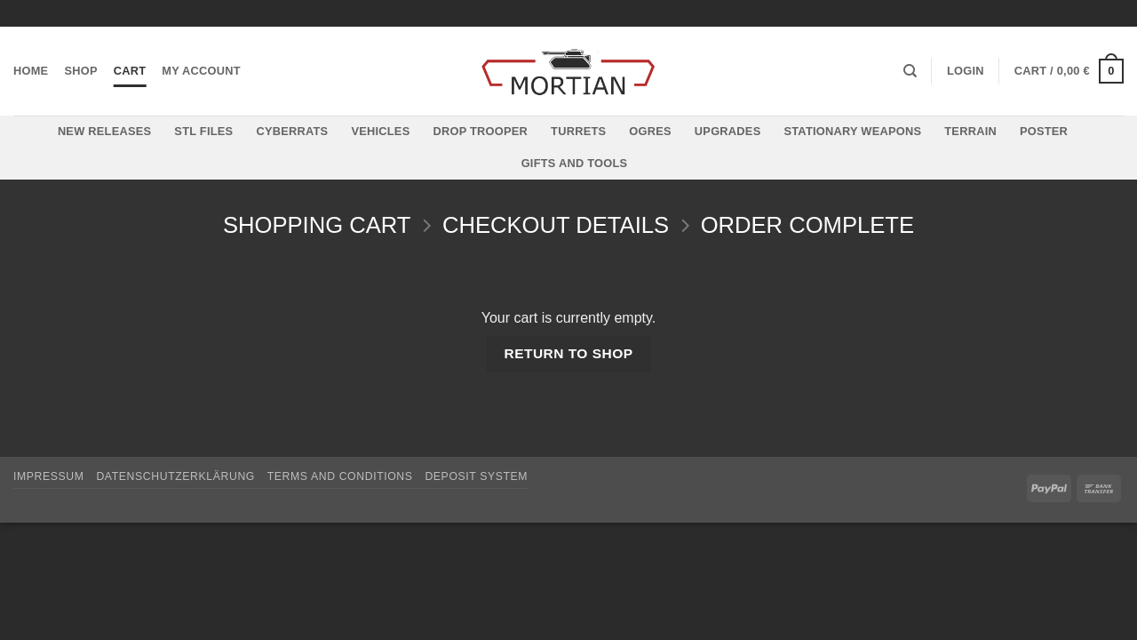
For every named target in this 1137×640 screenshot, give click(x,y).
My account (201, 70)
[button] (965, 71)
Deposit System (476, 476)
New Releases (104, 131)
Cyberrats (292, 131)
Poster (1044, 131)
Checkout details (555, 224)
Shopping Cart (316, 224)
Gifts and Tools (574, 163)
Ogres (650, 131)
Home (30, 70)
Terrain (970, 131)
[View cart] (1069, 71)
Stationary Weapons (852, 131)
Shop (80, 70)
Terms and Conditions (340, 476)
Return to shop (568, 353)
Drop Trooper (480, 131)
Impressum (48, 476)
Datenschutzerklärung (175, 476)
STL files (203, 131)
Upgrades (728, 131)
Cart (130, 70)
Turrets (578, 131)
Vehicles (380, 131)
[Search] (910, 71)
